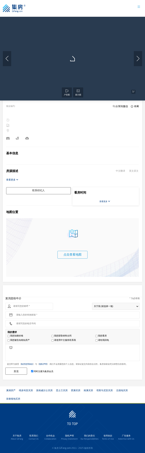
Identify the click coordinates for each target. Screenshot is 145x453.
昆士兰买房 (62, 390)
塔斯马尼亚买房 (104, 390)
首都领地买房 (13, 399)
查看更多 (12, 180)
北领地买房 (122, 390)
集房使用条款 (27, 364)
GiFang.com (65, 448)
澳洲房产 (11, 390)
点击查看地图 (72, 254)
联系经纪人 (38, 190)
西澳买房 (75, 390)
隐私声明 (43, 364)
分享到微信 (121, 106)
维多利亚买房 (26, 390)
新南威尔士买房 (44, 390)
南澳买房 (88, 390)
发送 (16, 371)
